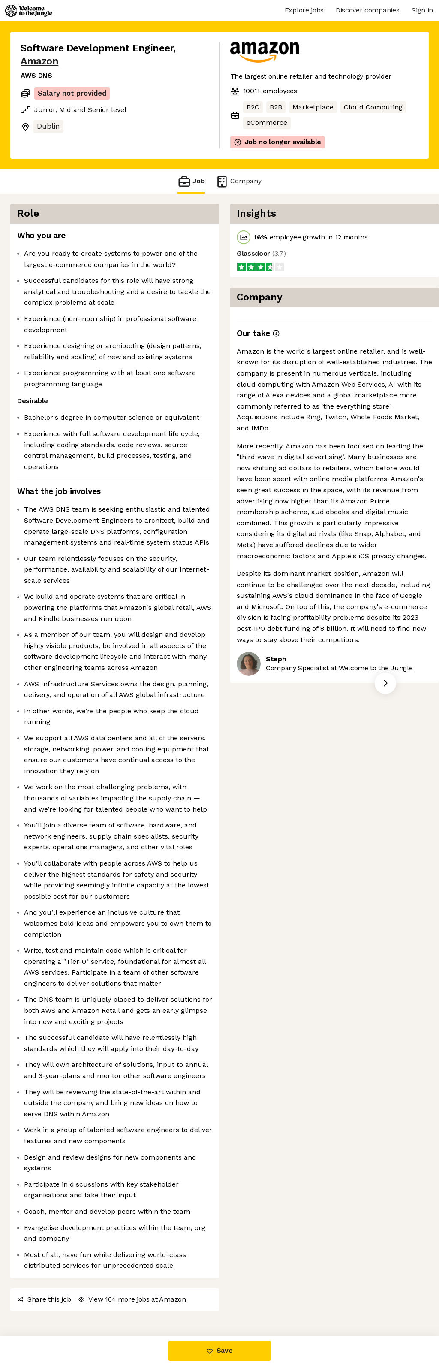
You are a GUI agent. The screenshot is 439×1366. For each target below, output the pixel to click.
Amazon (39, 61)
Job (191, 181)
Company (238, 181)
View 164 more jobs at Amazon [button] (132, 1299)
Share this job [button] (44, 1299)
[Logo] (28, 11)
